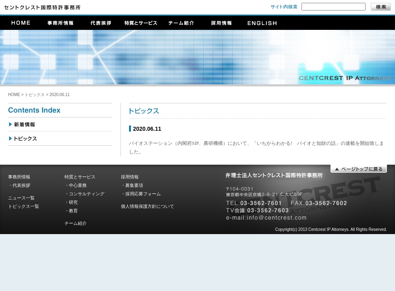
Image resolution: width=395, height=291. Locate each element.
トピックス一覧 (23, 206)
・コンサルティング (84, 193)
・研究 (71, 202)
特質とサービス (80, 176)
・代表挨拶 (19, 185)
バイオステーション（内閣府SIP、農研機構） (178, 143)
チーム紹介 (75, 223)
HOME (14, 94)
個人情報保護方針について (147, 206)
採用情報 (130, 176)
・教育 (71, 210)
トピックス (35, 94)
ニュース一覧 (21, 197)
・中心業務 (75, 185)
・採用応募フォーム (141, 193)
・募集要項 (132, 185)
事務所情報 (19, 176)
